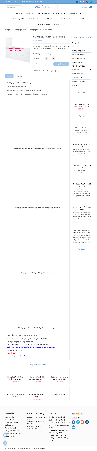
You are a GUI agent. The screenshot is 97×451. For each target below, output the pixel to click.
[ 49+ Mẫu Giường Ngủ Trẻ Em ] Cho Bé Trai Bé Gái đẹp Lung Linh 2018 (82, 231)
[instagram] (88, 2)
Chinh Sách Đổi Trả (33, 428)
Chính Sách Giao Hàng (82, 128)
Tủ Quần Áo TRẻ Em (35, 19)
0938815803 (16, 2)
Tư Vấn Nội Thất (10, 436)
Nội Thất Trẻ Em (51, 19)
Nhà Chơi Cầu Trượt (44, 24)
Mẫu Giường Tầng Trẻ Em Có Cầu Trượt (81, 185)
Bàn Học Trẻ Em (66, 19)
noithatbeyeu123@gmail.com (32, 2)
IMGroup (43, 448)
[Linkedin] (47, 70)
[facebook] (77, 2)
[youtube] (84, 2)
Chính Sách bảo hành (34, 426)
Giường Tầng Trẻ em (43, 13)
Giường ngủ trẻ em (16, 356)
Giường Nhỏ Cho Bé (59, 394)
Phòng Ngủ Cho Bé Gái (12, 433)
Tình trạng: (36, 54)
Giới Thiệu (29, 13)
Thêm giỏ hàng (41, 64)
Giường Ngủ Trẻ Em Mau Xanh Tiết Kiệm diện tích (37, 378)
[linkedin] (91, 2)
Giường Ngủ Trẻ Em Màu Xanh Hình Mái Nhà (15, 378)
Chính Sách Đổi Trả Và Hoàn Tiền (82, 166)
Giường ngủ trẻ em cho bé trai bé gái (15, 395)
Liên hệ (56, 24)
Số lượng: (36, 58)
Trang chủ (19, 13)
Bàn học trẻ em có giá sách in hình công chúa (81, 105)
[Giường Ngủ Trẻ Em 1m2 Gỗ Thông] (48, 7)
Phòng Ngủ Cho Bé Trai (12, 431)
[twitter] (81, 2)
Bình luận (18, 76)
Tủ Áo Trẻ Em (9, 425)
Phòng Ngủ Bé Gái (59, 13)
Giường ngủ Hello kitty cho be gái (37, 395)
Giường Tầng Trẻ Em (11, 422)
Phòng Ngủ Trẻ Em (11, 428)
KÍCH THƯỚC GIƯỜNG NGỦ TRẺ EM (82, 208)
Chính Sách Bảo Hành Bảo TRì (81, 145)
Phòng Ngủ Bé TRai (75, 13)
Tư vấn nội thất (79, 19)
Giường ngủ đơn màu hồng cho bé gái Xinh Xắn (59, 378)
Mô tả (9, 76)
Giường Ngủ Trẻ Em (19, 19)
